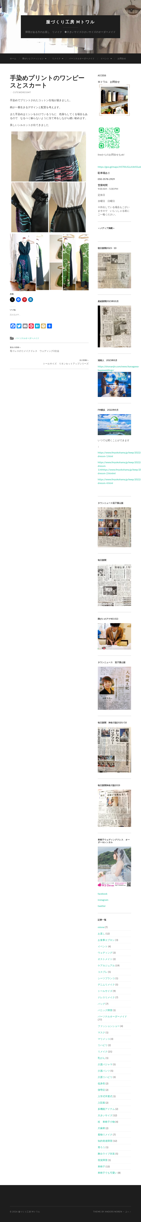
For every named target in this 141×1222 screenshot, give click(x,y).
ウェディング (105, 952)
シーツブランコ (106, 978)
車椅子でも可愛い (107, 1172)
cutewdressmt (22, 92)
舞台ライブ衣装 (106, 1153)
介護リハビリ (105, 1076)
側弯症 (101, 1089)
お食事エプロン (106, 939)
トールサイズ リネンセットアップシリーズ (69, 351)
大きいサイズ (105, 1115)
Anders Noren (113, 1211)
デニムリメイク (106, 984)
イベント (105, 58)
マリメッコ (104, 1038)
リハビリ (103, 1045)
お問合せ (122, 58)
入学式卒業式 (105, 1096)
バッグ (101, 1003)
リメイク (56, 58)
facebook (102, 893)
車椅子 (101, 1166)
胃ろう (101, 1147)
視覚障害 (103, 1160)
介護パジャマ (105, 1064)
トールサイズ (105, 990)
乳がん (101, 1057)
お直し (101, 933)
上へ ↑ (128, 1211)
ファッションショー (109, 1026)
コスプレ (103, 971)
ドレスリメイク (106, 997)
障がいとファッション (33, 58)
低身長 (101, 1083)
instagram (103, 899)
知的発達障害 (105, 1140)
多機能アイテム (106, 1108)
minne (101, 927)
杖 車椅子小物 (106, 1121)
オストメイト (105, 959)
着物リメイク (105, 1134)
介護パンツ (104, 1070)
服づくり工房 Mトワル (70, 21)
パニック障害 (105, 1010)
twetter (102, 905)
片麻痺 (101, 1128)
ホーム (13, 58)
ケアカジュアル (106, 965)
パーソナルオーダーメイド (82, 58)
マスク (101, 1032)
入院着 (101, 1102)
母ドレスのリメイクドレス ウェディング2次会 (29, 351)
